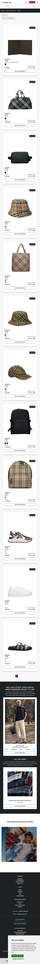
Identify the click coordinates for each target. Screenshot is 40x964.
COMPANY (20, 878)
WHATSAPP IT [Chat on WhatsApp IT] (20, 920)
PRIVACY (20, 906)
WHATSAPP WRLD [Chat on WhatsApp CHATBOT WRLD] (20, 923)
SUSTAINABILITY (20, 882)
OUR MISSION (20, 880)
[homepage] (7, 2)
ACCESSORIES (20, 896)
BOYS (20, 892)
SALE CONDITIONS (20, 905)
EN (37, 2)
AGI (20, 894)
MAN (19, 10)
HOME (3, 10)
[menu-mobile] (3, 2)
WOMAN (20, 891)
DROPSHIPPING (20, 934)
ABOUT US (20, 883)
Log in (26, 2)
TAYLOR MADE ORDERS (20, 932)
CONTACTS (20, 902)
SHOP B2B (20, 931)
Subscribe (32, 2)
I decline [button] (20, 955)
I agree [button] (14, 955)
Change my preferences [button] (18, 958)
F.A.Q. (20, 903)
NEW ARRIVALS (11, 10)
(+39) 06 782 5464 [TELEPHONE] (23, 911)
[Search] (20, 6)
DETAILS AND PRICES (20, 71)
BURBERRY (11, 18)
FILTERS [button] (4, 14)
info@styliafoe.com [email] (22, 914)
